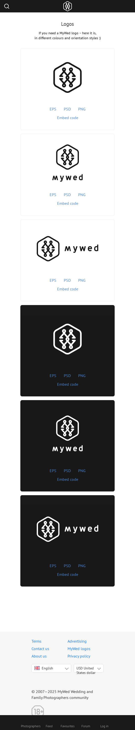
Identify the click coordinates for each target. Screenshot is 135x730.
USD (86, 669)
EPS (53, 108)
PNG (82, 108)
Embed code (67, 117)
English (43, 668)
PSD (67, 108)
